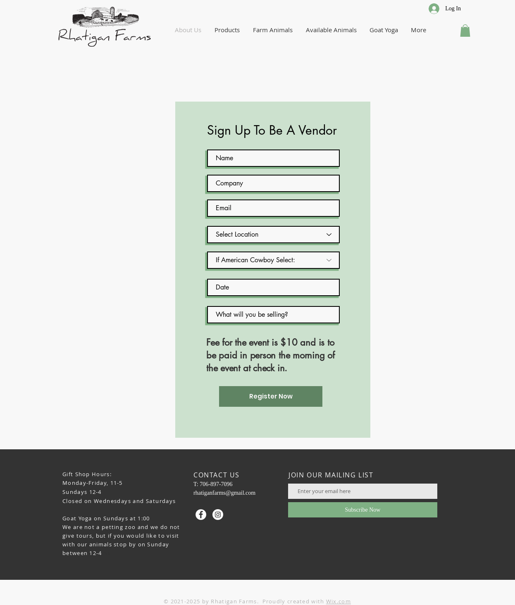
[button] (465, 30)
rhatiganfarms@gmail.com (224, 493)
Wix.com (338, 601)
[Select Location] (273, 234)
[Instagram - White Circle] (217, 514)
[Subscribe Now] (362, 509)
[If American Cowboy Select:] (273, 260)
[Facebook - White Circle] (201, 514)
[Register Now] (270, 396)
